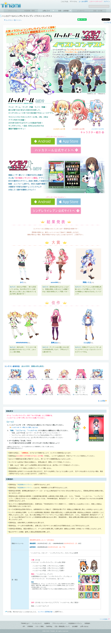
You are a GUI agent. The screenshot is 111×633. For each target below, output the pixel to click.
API (24, 626)
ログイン (107, 1)
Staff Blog (49, 626)
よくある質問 (83, 1)
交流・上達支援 (63, 11)
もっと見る (101, 401)
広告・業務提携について (62, 626)
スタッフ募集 (39, 626)
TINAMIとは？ (25, 623)
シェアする (107, 22)
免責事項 (47, 623)
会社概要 (75, 626)
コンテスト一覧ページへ (13, 20)
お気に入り (46, 11)
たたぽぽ (87, 343)
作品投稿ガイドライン (25, 484)
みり (21, 282)
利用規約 (87, 623)
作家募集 (30, 626)
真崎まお (54, 343)
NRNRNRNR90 (22, 343)
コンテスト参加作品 (12, 366)
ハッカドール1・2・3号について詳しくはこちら (24, 427)
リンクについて (37, 623)
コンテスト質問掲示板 (45, 612)
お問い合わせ (84, 626)
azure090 (54, 282)
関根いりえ (87, 282)
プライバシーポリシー (59, 623)
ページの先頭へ (105, 619)
